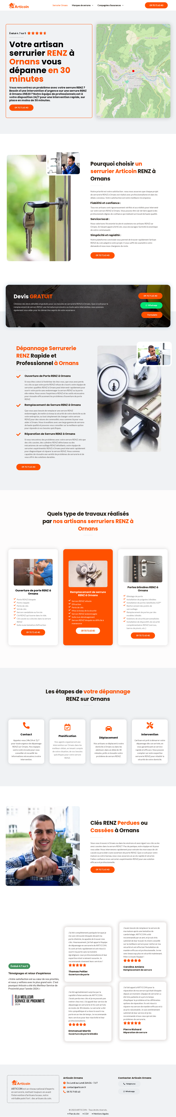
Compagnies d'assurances (110, 5)
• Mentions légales (100, 1114)
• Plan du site (73, 1114)
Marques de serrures (82, 5)
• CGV (85, 1114)
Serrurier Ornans (60, 5)
